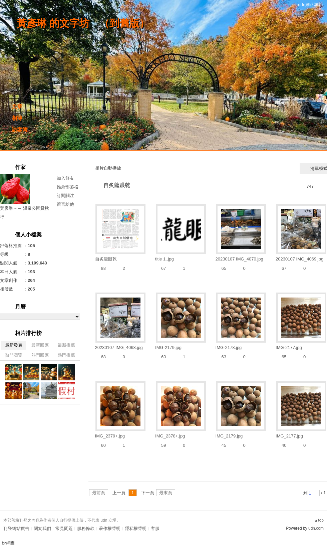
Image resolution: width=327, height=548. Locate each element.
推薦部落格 (67, 186)
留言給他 (65, 204)
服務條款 (85, 528)
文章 (17, 106)
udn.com (316, 528)
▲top (319, 520)
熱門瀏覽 (13, 355)
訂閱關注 (65, 195)
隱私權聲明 (135, 528)
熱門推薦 (66, 355)
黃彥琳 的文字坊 (53, 23)
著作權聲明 (109, 528)
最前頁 (98, 492)
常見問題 (64, 528)
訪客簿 (20, 130)
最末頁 (165, 492)
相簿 (17, 118)
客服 (155, 528)
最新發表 (13, 345)
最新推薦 (66, 345)
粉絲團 (8, 542)
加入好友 (65, 178)
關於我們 (42, 528)
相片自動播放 (108, 168)
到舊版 (124, 23)
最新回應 (40, 345)
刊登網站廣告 (16, 528)
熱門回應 (40, 355)
